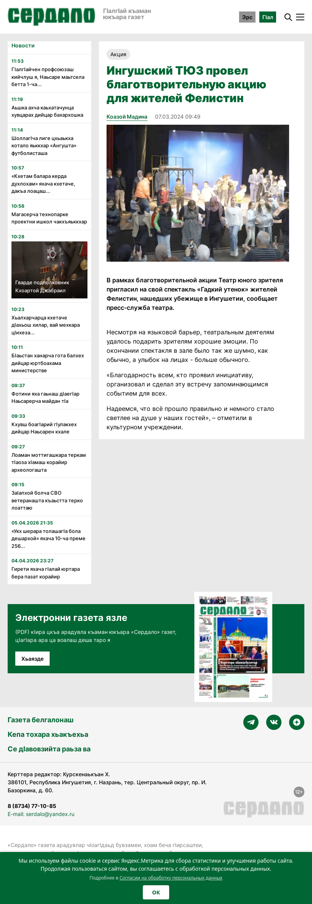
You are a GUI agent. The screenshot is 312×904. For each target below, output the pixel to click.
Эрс (247, 17)
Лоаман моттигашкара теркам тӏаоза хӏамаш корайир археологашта (48, 462)
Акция (118, 54)
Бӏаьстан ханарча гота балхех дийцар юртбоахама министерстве (47, 362)
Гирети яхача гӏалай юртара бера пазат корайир (45, 573)
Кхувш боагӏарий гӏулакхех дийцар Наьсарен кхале (44, 428)
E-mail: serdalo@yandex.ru (41, 814)
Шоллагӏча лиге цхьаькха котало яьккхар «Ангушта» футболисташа (43, 145)
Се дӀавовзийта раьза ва (49, 749)
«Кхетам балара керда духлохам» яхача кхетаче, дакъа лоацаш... (43, 183)
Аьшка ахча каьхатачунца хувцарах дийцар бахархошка (47, 111)
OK (156, 892)
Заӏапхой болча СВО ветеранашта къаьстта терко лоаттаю (47, 500)
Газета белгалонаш (40, 720)
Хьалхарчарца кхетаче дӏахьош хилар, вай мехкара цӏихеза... (45, 325)
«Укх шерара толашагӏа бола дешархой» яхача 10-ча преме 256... (48, 538)
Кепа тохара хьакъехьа (48, 734)
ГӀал (267, 17)
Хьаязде (32, 658)
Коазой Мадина (127, 116)
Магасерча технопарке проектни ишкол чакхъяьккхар (49, 218)
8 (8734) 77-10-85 (32, 806)
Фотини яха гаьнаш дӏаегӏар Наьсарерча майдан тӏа (45, 397)
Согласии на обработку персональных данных (171, 878)
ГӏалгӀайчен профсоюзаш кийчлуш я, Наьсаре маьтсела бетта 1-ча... (47, 76)
